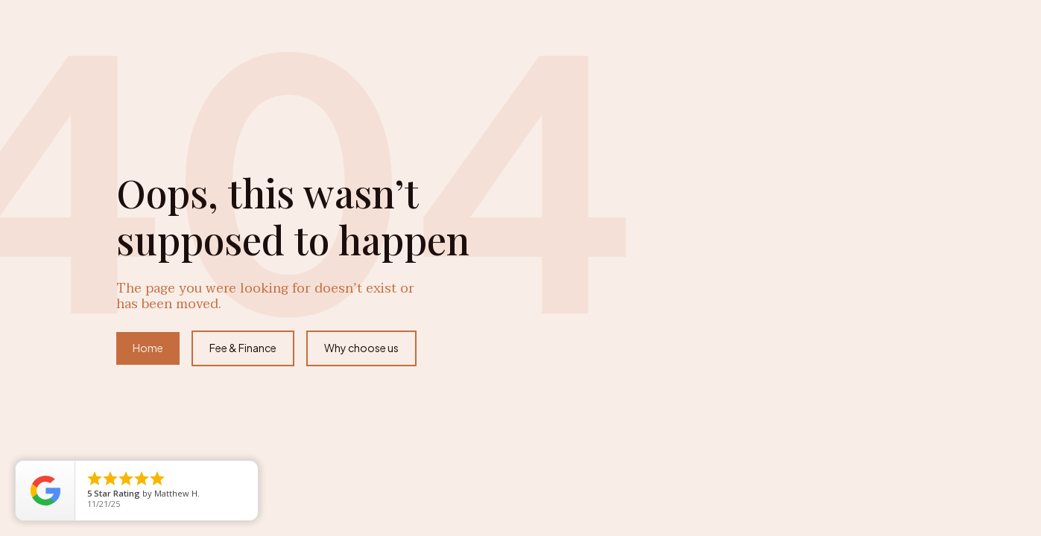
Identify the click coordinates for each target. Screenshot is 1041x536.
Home (148, 347)
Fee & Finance (242, 347)
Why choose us (361, 347)
